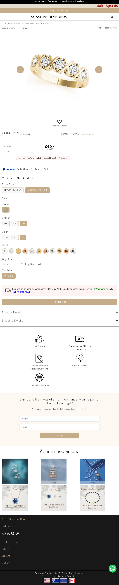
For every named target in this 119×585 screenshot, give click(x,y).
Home (4, 23)
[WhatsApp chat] (113, 569)
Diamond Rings (14, 23)
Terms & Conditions (67, 576)
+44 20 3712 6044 (21, 292)
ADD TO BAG (59, 302)
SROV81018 (46, 23)
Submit (60, 435)
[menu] (2, 14)
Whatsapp (99, 289)
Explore (6, 556)
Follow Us (7, 526)
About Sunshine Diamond (16, 519)
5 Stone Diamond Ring (31, 23)
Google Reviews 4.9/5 (59, 10)
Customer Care (10, 542)
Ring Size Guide (33, 264)
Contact (6, 562)
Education (7, 549)
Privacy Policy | (49, 576)
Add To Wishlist (60, 124)
